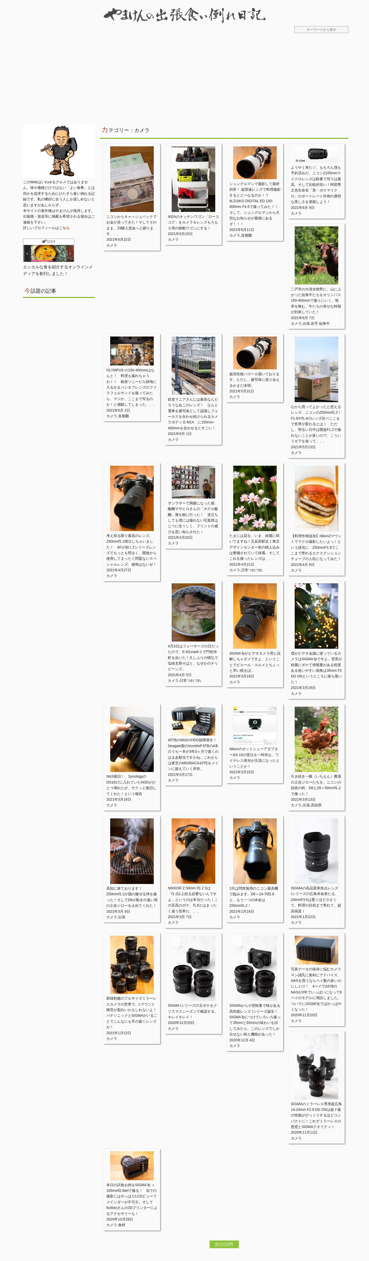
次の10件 (224, 1244)
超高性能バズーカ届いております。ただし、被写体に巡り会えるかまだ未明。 (254, 380)
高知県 (316, 805)
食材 (121, 1225)
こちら (64, 228)
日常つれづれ (252, 570)
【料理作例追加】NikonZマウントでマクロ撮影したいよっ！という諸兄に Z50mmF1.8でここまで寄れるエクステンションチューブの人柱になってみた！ (316, 547)
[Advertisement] (184, 82)
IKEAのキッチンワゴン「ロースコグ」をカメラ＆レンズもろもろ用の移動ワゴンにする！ (193, 222)
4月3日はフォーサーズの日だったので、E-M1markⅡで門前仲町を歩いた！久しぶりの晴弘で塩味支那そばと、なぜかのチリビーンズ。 (193, 657)
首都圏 (246, 235)
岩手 (314, 323)
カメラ (111, 245)
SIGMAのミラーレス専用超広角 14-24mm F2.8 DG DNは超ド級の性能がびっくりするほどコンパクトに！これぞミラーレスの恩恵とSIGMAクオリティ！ (316, 1115)
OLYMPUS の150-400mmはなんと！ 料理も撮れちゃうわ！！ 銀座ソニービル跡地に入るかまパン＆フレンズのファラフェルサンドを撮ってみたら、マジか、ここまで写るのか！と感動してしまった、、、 (131, 387)
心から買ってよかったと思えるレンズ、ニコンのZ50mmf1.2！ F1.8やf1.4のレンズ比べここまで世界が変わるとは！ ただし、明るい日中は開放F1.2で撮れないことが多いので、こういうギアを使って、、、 (318, 424)
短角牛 (324, 323)
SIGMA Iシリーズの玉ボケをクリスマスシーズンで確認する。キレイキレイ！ (193, 1011)
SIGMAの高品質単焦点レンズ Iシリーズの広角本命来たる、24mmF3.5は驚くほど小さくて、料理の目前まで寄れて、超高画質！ (316, 899)
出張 (306, 323)
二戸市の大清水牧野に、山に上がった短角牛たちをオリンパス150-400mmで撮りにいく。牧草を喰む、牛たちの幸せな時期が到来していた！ (316, 300)
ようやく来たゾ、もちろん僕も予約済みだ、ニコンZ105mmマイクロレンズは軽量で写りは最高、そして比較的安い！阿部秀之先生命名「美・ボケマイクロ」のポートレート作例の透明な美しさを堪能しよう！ (316, 184)
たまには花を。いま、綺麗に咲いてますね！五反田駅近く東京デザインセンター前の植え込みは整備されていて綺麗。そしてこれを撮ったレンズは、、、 (254, 547)
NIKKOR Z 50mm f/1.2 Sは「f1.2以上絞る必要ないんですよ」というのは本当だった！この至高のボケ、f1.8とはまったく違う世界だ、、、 (193, 899)
